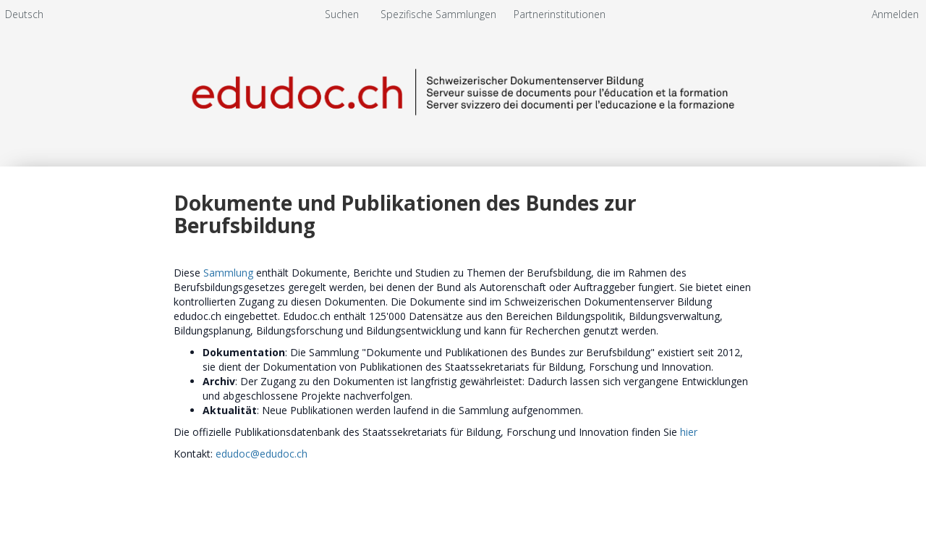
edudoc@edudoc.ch (261, 453)
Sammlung (228, 272)
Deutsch (24, 14)
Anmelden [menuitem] (895, 14)
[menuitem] (24, 14)
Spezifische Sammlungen (440, 14)
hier (688, 432)
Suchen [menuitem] (342, 14)
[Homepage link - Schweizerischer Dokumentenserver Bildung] (463, 92)
